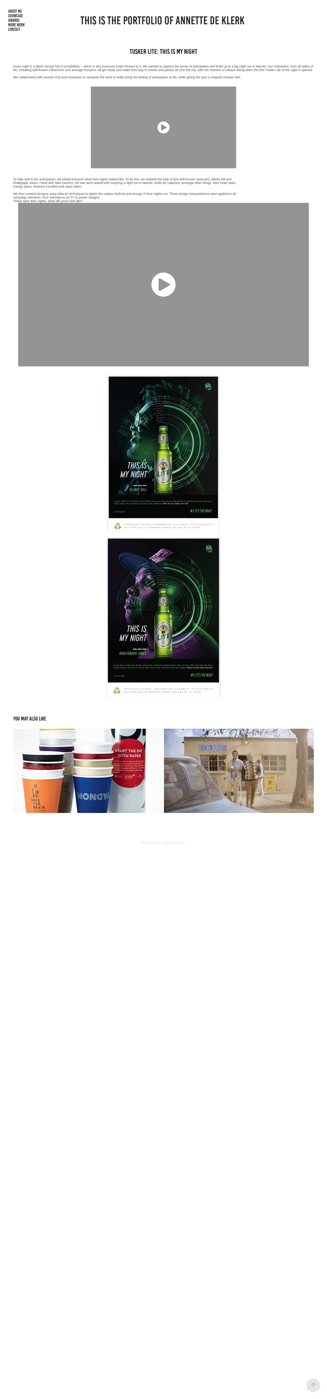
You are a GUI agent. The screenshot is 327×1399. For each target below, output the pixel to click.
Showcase (15, 15)
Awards (14, 20)
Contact (14, 29)
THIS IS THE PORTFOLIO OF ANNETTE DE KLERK (162, 20)
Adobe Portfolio (173, 842)
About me (15, 11)
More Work (16, 24)
